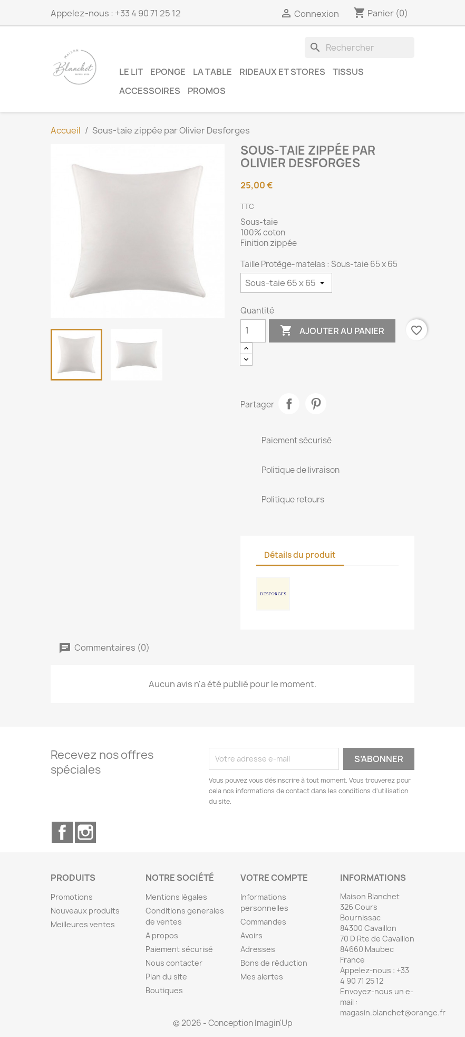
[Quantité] (253, 331)
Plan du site (166, 977)
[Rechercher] (359, 47)
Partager (288, 403)
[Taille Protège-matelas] (286, 283)
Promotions (72, 897)
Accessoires (149, 90)
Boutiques (164, 990)
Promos (207, 90)
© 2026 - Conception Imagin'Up (233, 1023)
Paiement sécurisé (179, 949)
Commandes (263, 922)
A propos (162, 935)
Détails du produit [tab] (300, 554)
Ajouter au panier (332, 331)
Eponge (168, 71)
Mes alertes (261, 977)
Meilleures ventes (83, 924)
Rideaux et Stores (282, 71)
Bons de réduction (273, 963)
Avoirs (251, 935)
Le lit (131, 71)
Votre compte (274, 877)
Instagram (85, 832)
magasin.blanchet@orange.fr (392, 1012)
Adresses (257, 949)
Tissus (348, 71)
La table (212, 71)
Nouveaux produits (85, 911)
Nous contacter (174, 963)
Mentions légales (176, 897)
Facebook (62, 832)
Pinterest (315, 403)
